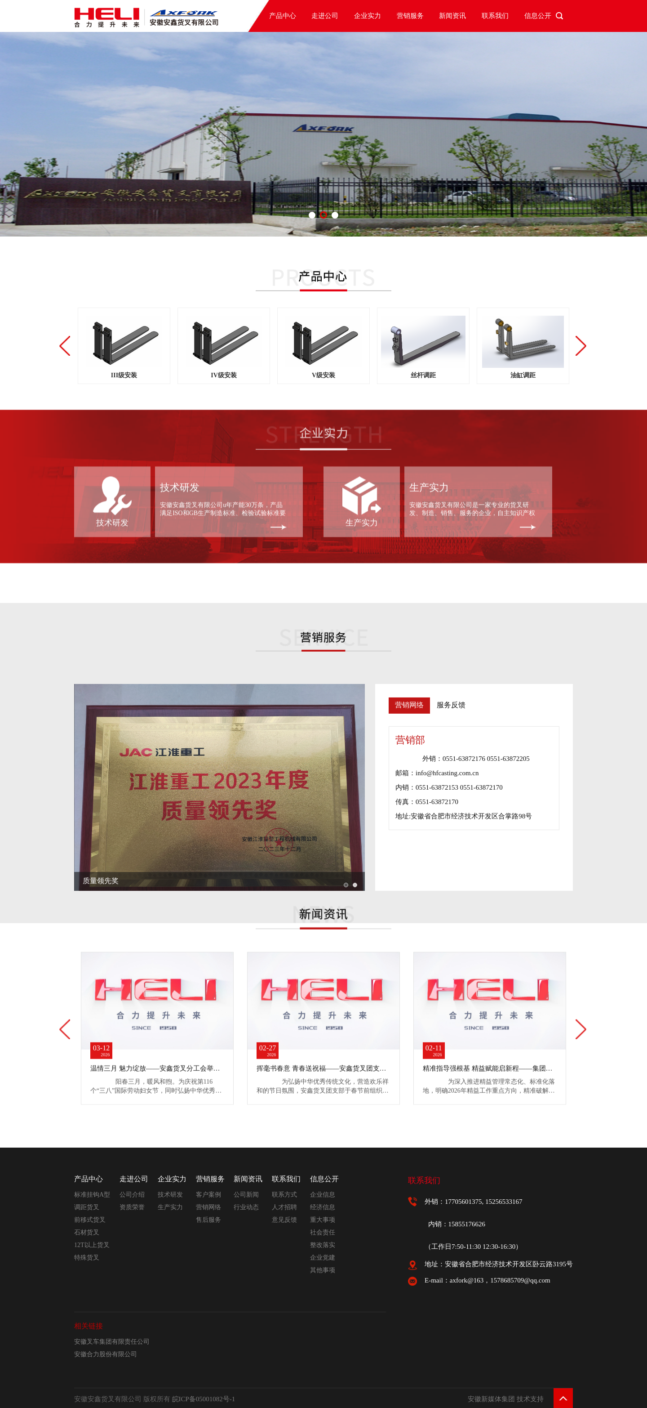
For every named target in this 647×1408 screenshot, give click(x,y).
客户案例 (208, 1194)
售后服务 (208, 1219)
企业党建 (322, 1257)
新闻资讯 (452, 15)
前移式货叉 (90, 1219)
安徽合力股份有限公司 (105, 1354)
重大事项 (322, 1219)
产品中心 (282, 15)
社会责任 (322, 1232)
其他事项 (322, 1270)
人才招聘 (284, 1207)
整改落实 (322, 1245)
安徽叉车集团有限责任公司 (112, 1341)
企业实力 (367, 15)
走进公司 (324, 15)
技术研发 (112, 445)
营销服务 (410, 15)
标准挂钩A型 (92, 1194)
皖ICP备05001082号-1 (203, 1399)
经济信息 (322, 1207)
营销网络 (208, 1207)
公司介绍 (132, 1194)
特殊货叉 (86, 1257)
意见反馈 (284, 1219)
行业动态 (246, 1207)
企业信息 (322, 1194)
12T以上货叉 (92, 1245)
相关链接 (88, 1326)
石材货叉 (86, 1232)
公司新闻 (246, 1194)
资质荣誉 (132, 1207)
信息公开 (537, 15)
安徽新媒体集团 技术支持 (506, 1399)
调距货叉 (86, 1207)
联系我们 (495, 15)
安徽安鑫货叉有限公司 (440, 427)
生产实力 (362, 445)
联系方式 (284, 1194)
